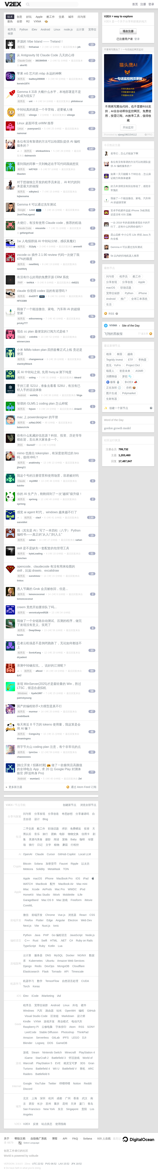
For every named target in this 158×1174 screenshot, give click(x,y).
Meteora (28, 869)
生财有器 (111, 398)
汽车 (39, 1010)
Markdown (68, 1016)
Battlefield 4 (43, 1068)
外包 (75, 1005)
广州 (68, 1098)
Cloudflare (78, 966)
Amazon (28, 1037)
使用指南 (60, 1123)
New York (49, 1109)
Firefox (29, 920)
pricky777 (22, 323)
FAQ (75, 1138)
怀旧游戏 (74, 1057)
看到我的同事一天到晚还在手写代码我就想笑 (48, 163)
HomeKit (28, 894)
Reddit (88, 1083)
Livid (32, 210)
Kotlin (51, 945)
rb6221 (75, 282)
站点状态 (46, 1123)
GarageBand (30, 900)
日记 (40, 844)
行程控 (75, 844)
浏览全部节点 (88, 804)
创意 (19, 16)
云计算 (80, 29)
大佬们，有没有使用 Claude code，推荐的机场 (49, 222)
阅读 (56, 839)
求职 (64, 828)
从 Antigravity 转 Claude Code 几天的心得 (45, 55)
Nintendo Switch (52, 1052)
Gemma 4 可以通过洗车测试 (126, 247)
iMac (26, 889)
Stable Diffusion (48, 1032)
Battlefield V (69, 1068)
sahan (32, 540)
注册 (143, 4)
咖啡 (82, 839)
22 (91, 78)
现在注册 (128, 31)
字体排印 (60, 1026)
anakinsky (34, 462)
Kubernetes (36, 960)
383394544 (41, 60)
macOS (110, 287)
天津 (73, 1103)
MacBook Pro (64, 878)
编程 (81, 1010)
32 (91, 752)
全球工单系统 (139, 298)
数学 (39, 981)
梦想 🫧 (127, 376)
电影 (62, 834)
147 (91, 148)
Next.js (27, 925)
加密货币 (51, 863)
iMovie (88, 900)
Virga (79, 395)
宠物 (64, 839)
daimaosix (30, 155)
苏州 (48, 1103)
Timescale (77, 971)
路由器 (49, 1010)
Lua (60, 945)
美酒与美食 (35, 839)
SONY (91, 1026)
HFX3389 (22, 301)
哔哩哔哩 (64, 1083)
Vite (36, 925)
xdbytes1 (34, 191)
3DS (82, 1063)
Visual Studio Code (36, 1016)
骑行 (31, 844)
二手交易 (28, 828)
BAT (19, 675)
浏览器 (72, 914)
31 (91, 553)
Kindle (27, 1021)
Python (129, 293)
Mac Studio (43, 894)
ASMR (139, 370)
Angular (60, 920)
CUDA (85, 981)
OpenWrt (70, 1010)
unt (31, 101)
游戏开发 (49, 1021)
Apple (141, 282)
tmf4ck (30, 282)
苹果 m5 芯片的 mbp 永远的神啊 (39, 73)
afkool (39, 671)
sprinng (33, 499)
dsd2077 (33, 296)
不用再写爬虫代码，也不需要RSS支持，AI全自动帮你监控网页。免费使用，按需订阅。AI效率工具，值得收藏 (128, 113)
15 (91, 535)
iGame (29, 1057)
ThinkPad (82, 1032)
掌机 (82, 1068)
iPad (85, 878)
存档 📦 (131, 387)
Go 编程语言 (59, 935)
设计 (37, 819)
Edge (49, 920)
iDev (34, 29)
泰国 (119, 354)
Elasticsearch (31, 971)
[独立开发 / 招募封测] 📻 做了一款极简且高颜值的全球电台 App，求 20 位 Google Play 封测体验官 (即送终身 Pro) (49, 769)
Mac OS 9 (47, 900)
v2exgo (33, 115)
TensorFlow (52, 981)
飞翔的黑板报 (113, 333)
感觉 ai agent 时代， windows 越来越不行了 (47, 512)
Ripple (74, 863)
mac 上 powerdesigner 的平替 (37, 417)
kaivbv (20, 485)
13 (91, 44)
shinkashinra (43, 151)
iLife (79, 894)
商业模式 (63, 1021)
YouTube (40, 1083)
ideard (77, 377)
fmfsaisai (34, 47)
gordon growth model (117, 428)
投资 (86, 828)
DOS (50, 1043)
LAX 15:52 (64, 1163)
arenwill (77, 246)
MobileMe (69, 894)
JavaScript (76, 935)
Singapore (72, 1109)
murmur (33, 711)
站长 (59, 1010)
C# (71, 940)
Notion (77, 1083)
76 (91, 316)
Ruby (42, 945)
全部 (19, 21)
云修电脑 (47, 1026)
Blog (45, 819)
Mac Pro (60, 889)
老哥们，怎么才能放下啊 (124, 153)
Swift (44, 940)
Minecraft (70, 1052)
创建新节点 (69, 804)
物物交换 (73, 834)
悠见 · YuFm (113, 365)
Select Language (28, 1143)
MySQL (58, 955)
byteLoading (36, 553)
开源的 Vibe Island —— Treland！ (40, 41)
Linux (57, 29)
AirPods (47, 889)
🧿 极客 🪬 (113, 382)
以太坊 (85, 863)
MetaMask (54, 869)
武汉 (84, 1098)
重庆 (56, 1103)
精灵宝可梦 (70, 1063)
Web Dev (86, 920)
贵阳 (84, 1109)
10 (91, 96)
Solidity (40, 869)
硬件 (83, 1005)
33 (91, 650)
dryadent (22, 657)
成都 (59, 1098)
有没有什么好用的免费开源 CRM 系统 (43, 277)
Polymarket (129, 393)
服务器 (38, 955)
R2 (28, 21)
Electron (73, 920)
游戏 (26, 1052)
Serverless (42, 1037)
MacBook (41, 883)
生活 (109, 304)
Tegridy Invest (114, 359)
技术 (10, 16)
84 (91, 670)
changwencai (36, 359)
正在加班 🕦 (113, 387)
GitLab (56, 1037)
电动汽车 (76, 1021)
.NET (63, 940)
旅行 (45, 834)
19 (91, 112)
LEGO (75, 1037)
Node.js (89, 935)
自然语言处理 (70, 981)
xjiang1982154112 (127, 134)
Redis (38, 966)
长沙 (40, 1103)
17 (91, 60)
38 (91, 357)
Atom (72, 1026)
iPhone (143, 293)
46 (91, 244)
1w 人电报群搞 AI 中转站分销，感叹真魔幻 (46, 241)
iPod (82, 889)
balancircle (23, 427)
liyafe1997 (36, 693)
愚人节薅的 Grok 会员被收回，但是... (42, 588)
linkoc (20, 580)
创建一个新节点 (118, 408)
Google (21, 210)
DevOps (49, 966)
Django (27, 966)
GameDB (61, 1043)
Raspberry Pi (31, 1026)
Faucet (63, 863)
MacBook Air (66, 883)
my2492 (33, 481)
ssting (32, 377)
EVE (58, 1063)
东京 (60, 1109)
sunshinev (34, 576)
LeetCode (30, 1032)
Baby (74, 839)
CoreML (28, 905)
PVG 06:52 (51, 1163)
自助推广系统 (38, 1138)
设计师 (81, 1016)
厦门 (82, 1103)
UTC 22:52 (37, 1163)
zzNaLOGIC (35, 422)
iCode (35, 995)
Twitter (52, 1083)
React (83, 914)
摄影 (48, 839)
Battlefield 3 (59, 1057)
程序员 (123, 276)
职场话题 (125, 287)
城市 (71, 16)
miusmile (40, 228)
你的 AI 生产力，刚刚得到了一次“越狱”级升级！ (49, 493)
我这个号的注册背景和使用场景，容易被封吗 (48, 475)
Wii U (56, 1068)
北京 (26, 1098)
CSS (92, 914)
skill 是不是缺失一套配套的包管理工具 (43, 548)
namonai (21, 133)
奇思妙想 (67, 813)
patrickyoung (24, 698)
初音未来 (124, 370)
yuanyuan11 (34, 128)
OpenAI (27, 854)
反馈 (35, 1123)
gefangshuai (27, 233)
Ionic (56, 925)
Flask (45, 971)
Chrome (50, 914)
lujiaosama (23, 196)
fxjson (32, 409)
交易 (61, 16)
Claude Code (24, 60)
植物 (56, 844)
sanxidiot (22, 522)
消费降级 (111, 376)
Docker (70, 955)
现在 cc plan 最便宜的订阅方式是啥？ (43, 331)
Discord (27, 1088)
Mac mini (81, 883)
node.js (68, 29)
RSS (111, 313)
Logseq (39, 1043)
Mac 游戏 (62, 900)
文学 (48, 844)
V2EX (26, 1123)
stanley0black (24, 364)
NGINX (81, 955)
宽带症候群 (113, 293)
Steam (35, 1052)
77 (91, 772)
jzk (79, 47)
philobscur (77, 101)
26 (91, 189)
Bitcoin (27, 863)
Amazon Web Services (70, 960)
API (66, 971)
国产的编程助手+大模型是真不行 (39, 706)
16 (91, 573)
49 (91, 169)
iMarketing (48, 995)
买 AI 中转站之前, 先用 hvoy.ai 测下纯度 (44, 372)
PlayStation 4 (87, 1052)
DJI (84, 1037)
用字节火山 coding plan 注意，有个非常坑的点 (49, 746)
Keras (36, 986)
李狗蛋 (142, 359)
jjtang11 (21, 467)
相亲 (109, 354)
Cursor (51, 854)
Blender (27, 1043)
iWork (56, 894)
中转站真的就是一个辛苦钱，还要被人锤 (44, 109)
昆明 (65, 1103)
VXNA (113, 326)
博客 (54, 1138)
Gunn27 (31, 445)
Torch (26, 986)
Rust (35, 940)
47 (91, 711)
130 (91, 517)
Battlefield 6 (42, 1074)
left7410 (33, 169)
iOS (78, 878)
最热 (10, 21)
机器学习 (28, 981)
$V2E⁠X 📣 (131, 382)
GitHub (91, 1010)
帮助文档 (19, 1138)
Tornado (56, 971)
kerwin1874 (23, 83)
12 (91, 460)
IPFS (66, 1037)
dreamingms (24, 738)
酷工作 (137, 276)
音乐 (37, 834)
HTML (53, 940)
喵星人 (110, 370)
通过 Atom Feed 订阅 (83, 787)
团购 (53, 834)
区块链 (54, 1016)
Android (110, 298)
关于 (6, 1138)
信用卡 (86, 834)
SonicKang (35, 652)
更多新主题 (15, 787)
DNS (48, 955)
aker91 (23, 65)
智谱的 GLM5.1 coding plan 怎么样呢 (42, 403)
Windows (22, 693)
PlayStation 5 (44, 1063)
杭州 (51, 1098)
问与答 (110, 276)
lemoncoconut (37, 594)
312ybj (32, 246)
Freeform (76, 900)
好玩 (29, 16)
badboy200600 (37, 79)
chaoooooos (24, 757)
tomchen (22, 558)
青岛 (90, 1103)
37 (91, 128)
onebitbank (23, 716)
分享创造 (127, 282)
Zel (80, 778)
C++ (27, 940)
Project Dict (133, 365)
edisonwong (35, 318)
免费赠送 (75, 828)
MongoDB (63, 966)
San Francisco (31, 1109)
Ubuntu (50, 960)
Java (37, 935)
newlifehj (34, 264)
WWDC (72, 889)
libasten (21, 174)
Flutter (40, 920)
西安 (31, 1103)
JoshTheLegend (26, 214)
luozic (20, 635)
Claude (21, 337)
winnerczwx (23, 341)
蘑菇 (65, 844)
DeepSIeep (35, 630)
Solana (38, 863)
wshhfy (34, 395)
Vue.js (61, 914)
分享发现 (111, 282)
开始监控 (128, 127)
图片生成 (111, 393)
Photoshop (67, 1032)
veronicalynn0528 (38, 612)
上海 (34, 1098)
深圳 (42, 1098)
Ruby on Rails (84, 940)
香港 (76, 1098)
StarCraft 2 (42, 1057)
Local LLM (84, 854)
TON (66, 869)
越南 (130, 354)
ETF (130, 359)
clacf (38, 517)
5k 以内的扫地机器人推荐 (125, 255)
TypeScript (29, 945)
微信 (26, 914)
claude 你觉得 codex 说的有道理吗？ (42, 290)
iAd (59, 995)
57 (91, 209)
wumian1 (35, 778)
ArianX (78, 409)
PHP (20, 282)
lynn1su (33, 752)
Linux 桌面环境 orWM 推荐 (35, 123)
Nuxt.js (46, 925)
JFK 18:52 (76, 1163)
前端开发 (37, 914)
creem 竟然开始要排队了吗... (37, 607)
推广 (123, 298)
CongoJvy (34, 734)
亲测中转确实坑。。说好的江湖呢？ (41, 665)
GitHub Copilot (67, 854)
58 (91, 691)
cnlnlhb (33, 337)
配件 (52, 883)
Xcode (36, 889)
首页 (135, 4)
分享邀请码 (82, 813)
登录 (151, 4)
